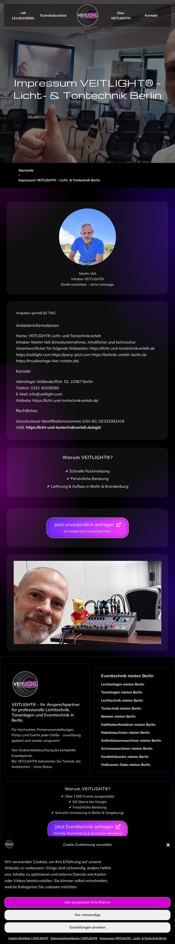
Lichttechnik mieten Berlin (122, 700)
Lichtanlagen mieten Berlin (122, 684)
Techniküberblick (53, 15)
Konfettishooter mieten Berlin (125, 756)
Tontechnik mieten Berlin (121, 708)
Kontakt (151, 15)
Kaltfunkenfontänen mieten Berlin (128, 724)
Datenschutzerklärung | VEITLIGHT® (74, 938)
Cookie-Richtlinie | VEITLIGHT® (28, 938)
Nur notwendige (87, 915)
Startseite (25, 170)
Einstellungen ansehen (88, 927)
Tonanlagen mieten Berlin (121, 692)
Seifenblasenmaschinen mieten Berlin (131, 740)
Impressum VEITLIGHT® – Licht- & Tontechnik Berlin (133, 938)
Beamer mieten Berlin (118, 716)
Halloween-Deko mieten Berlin (125, 764)
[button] (168, 845)
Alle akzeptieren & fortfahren (87, 902)
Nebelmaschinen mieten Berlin (125, 732)
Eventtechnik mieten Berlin (127, 675)
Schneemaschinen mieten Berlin (126, 748)
